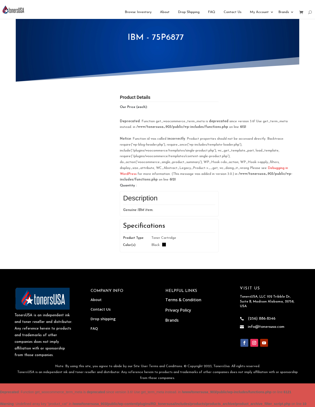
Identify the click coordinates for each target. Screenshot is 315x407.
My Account (259, 12)
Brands (283, 12)
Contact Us (232, 12)
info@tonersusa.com (266, 327)
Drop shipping (103, 318)
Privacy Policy (178, 310)
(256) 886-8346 (261, 319)
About (165, 12)
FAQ (211, 12)
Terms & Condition (183, 299)
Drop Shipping (189, 12)
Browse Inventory (138, 12)
